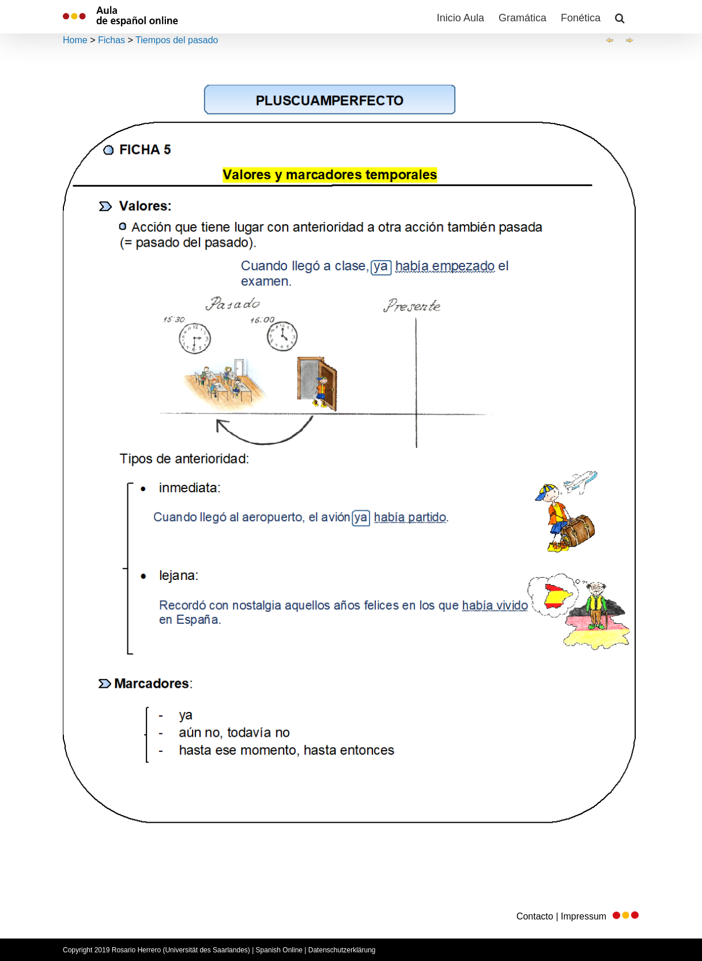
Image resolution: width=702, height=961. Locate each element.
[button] (620, 16)
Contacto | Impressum (577, 916)
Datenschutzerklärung (342, 950)
